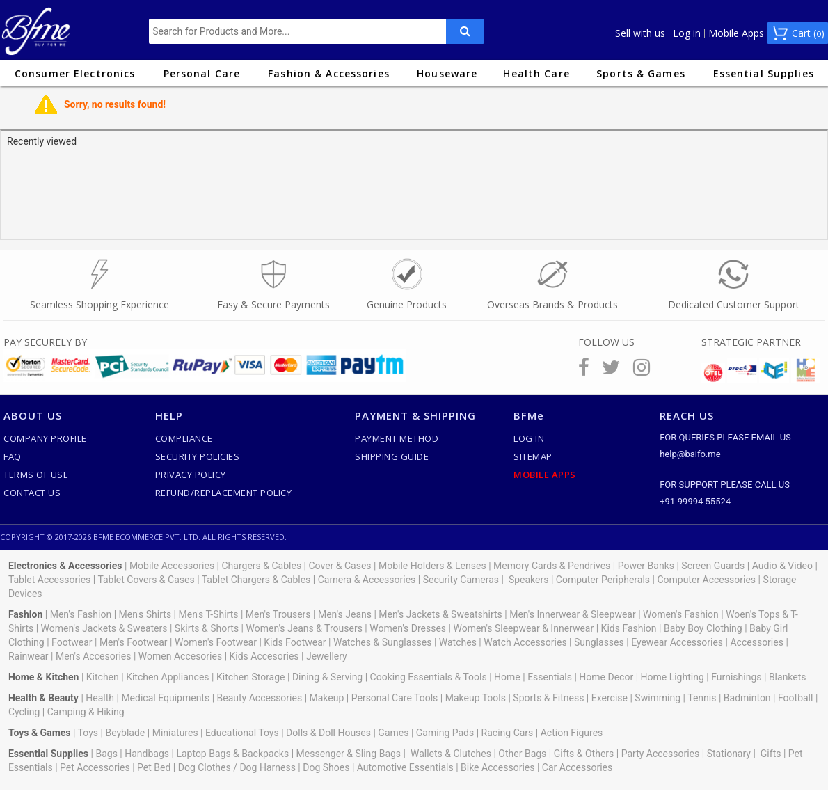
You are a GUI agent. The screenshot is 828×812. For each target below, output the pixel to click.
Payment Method (396, 438)
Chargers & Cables (262, 565)
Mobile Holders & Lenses (432, 565)
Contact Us (32, 492)
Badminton (747, 697)
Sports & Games (640, 73)
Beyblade (125, 732)
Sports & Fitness (548, 697)
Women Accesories (180, 656)
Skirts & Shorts (207, 628)
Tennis (701, 697)
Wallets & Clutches (451, 753)
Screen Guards (713, 565)
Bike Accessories (497, 767)
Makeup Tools (475, 697)
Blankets (787, 677)
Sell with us (640, 33)
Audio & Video (782, 565)
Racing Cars (507, 732)
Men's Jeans (345, 614)
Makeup (327, 697)
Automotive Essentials (405, 767)
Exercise (609, 697)
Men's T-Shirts (209, 614)
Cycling (24, 711)
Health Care (536, 73)
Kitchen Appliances (167, 677)
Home (507, 677)
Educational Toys (242, 732)
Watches (458, 642)
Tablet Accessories (49, 579)
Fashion (25, 614)
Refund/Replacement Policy (223, 492)
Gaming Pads (445, 732)
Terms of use (35, 474)
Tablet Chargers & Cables (256, 579)
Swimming (657, 697)
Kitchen (102, 677)
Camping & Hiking (86, 711)
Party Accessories (660, 753)
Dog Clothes (204, 767)
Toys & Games (39, 732)
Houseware (447, 73)
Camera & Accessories (367, 579)
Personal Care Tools (394, 697)
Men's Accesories (94, 656)
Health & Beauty (43, 697)
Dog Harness (266, 767)
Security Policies (197, 456)
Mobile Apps (736, 33)
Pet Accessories (95, 767)
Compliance (184, 438)
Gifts (771, 753)
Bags (106, 753)
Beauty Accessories (260, 697)
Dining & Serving (327, 677)
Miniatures (175, 732)
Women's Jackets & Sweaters (104, 628)
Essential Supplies (763, 73)
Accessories (756, 642)
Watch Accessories (525, 642)
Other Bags (522, 753)
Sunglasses (599, 642)
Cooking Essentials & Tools (428, 677)
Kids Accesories (264, 656)
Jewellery (326, 656)
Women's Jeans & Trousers (304, 628)
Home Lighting (672, 677)
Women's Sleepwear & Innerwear (523, 628)
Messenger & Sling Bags (348, 753)
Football (795, 697)
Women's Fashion (681, 614)
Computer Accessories (706, 579)
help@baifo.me (690, 454)
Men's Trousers (278, 614)
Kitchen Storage (250, 677)
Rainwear (28, 656)
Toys (88, 732)
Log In (528, 438)
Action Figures (572, 732)
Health (100, 697)
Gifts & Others (584, 753)
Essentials (549, 677)
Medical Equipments (165, 697)
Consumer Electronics (75, 73)
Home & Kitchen (43, 677)
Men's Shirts (145, 614)
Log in (687, 33)
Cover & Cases (339, 565)
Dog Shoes (326, 767)
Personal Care (202, 73)
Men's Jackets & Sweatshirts (440, 614)
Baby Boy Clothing (703, 628)
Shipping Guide (392, 456)
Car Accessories (577, 767)
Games (393, 732)
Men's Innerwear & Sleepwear (572, 614)
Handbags (147, 753)
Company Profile (45, 438)
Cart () (808, 33)
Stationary (729, 753)
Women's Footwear (216, 642)
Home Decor (606, 677)
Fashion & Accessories (329, 73)
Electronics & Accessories (65, 565)
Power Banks (646, 565)
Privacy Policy (190, 474)
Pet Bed (153, 767)
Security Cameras (461, 579)
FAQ (12, 456)
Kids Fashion (629, 628)
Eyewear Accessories (677, 642)
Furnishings (736, 677)
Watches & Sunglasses (382, 642)
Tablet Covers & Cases (145, 579)
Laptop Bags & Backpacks (232, 753)
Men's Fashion (80, 614)
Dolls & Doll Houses (328, 732)
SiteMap (532, 456)
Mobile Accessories (171, 565)
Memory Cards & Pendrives (551, 565)
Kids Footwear (295, 642)
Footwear (71, 642)
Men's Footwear (133, 642)
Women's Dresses (407, 628)
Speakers (529, 579)
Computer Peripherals (603, 579)
